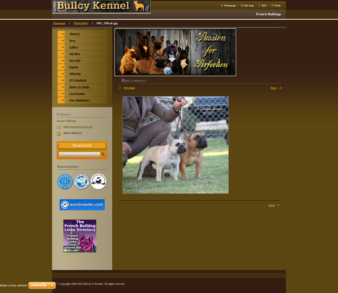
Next (273, 88)
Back (272, 205)
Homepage (230, 5)
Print (277, 5)
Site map (249, 5)
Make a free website (13, 285)
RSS (264, 5)
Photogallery (81, 23)
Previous (129, 88)
